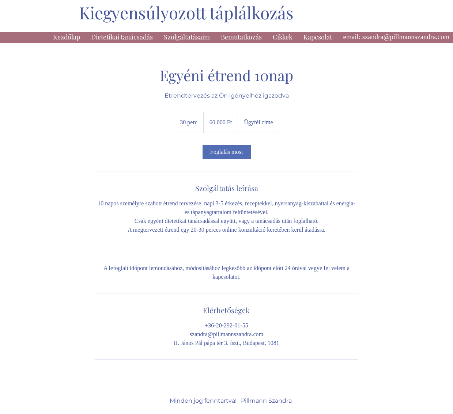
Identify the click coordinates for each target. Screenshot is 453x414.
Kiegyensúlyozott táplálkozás (186, 12)
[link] (227, 152)
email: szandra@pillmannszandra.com (396, 37)
